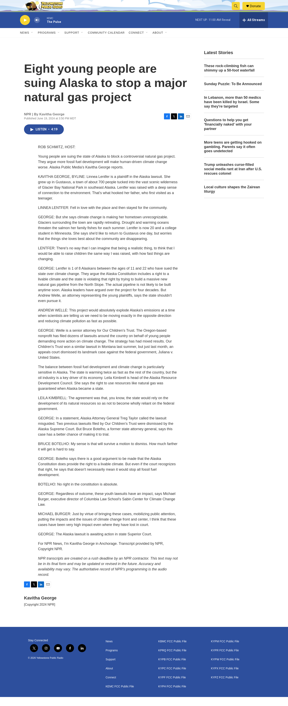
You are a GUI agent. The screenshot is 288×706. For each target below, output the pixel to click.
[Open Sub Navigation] (32, 41)
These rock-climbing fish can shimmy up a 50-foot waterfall (229, 77)
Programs (47, 41)
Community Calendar (106, 41)
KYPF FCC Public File (172, 686)
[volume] (37, 29)
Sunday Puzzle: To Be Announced (233, 93)
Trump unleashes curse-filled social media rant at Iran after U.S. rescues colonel (233, 178)
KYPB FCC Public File (172, 668)
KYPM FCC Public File (225, 650)
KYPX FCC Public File (225, 677)
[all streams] (253, 29)
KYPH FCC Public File (172, 695)
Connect (136, 41)
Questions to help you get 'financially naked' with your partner (228, 133)
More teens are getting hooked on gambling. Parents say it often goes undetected (233, 155)
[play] (25, 29)
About (109, 677)
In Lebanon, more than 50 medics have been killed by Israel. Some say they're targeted (232, 111)
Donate (258, 10)
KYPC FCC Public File (172, 677)
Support (71, 41)
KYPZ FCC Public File (225, 686)
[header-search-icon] (238, 11)
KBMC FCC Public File (172, 650)
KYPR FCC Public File (225, 659)
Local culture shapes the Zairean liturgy (232, 198)
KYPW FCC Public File (225, 668)
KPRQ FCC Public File (172, 659)
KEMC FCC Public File (120, 695)
